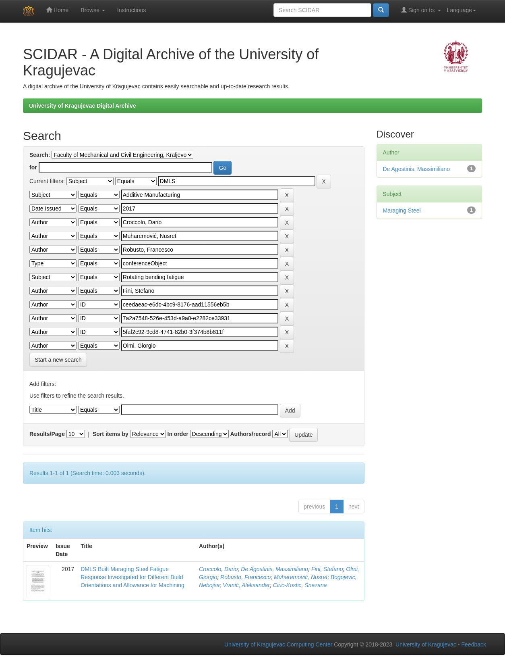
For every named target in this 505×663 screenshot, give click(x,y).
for (33, 167)
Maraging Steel (402, 210)
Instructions (131, 10)
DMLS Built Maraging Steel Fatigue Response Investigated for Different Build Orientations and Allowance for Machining (132, 577)
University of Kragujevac (425, 644)
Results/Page (47, 434)
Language (461, 10)
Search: (39, 155)
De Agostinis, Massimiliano (274, 569)
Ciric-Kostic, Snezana (300, 585)
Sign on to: (421, 9)
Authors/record (250, 434)
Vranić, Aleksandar (246, 585)
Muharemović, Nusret (300, 577)
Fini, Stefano (327, 569)
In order (178, 434)
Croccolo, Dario (218, 569)
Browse (93, 10)
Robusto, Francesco (245, 577)
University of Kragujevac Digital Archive (82, 105)
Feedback (474, 644)
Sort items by (110, 434)
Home (57, 9)
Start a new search (58, 360)
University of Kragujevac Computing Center (278, 644)
